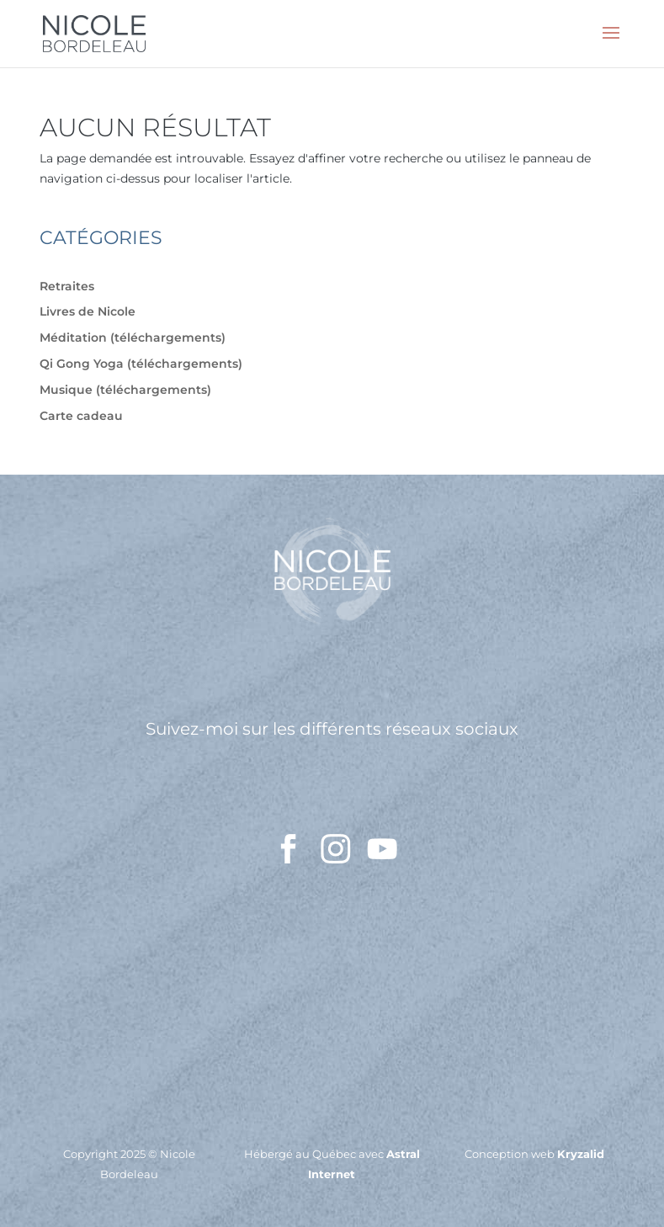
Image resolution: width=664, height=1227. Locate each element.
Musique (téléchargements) (125, 389)
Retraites (67, 286)
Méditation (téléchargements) (133, 337)
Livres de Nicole (87, 311)
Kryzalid (580, 1154)
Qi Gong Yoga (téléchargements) (141, 363)
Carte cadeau (81, 415)
